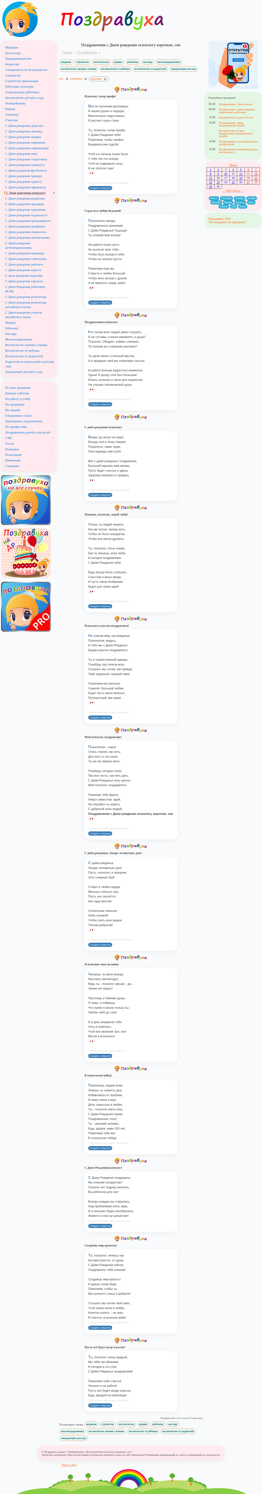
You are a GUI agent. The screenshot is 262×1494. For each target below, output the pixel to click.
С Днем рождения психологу (26, 193)
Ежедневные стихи (18, 415)
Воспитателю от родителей (24, 356)
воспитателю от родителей (150, 68)
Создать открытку (100, 188)
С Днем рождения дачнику (23, 131)
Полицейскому (15, 103)
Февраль (240, 202)
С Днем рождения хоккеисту (25, 165)
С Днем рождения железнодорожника (18, 245)
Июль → (239, 190)
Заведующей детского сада (23, 372)
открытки (79, 78)
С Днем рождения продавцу (24, 204)
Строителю (13, 75)
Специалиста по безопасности (26, 70)
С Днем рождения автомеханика (27, 237)
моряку (118, 61)
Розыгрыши (13, 455)
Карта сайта (69, 1465)
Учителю (11, 120)
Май (233, 206)
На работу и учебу (18, 399)
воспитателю (101, 61)
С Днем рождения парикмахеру (27, 148)
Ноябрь (251, 198)
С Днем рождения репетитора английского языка (26, 305)
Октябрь (239, 198)
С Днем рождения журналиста (26, 215)
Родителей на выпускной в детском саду (29, 364)
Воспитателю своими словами (26, 345)
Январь (228, 202)
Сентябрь (226, 198)
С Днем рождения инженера (24, 253)
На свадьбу (13, 410)
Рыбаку (10, 109)
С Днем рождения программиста (28, 221)
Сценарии (12, 466)
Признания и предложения (23, 421)
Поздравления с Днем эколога (236, 104)
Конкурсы (12, 449)
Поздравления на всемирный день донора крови (238, 143)
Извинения (12, 460)
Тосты (9, 443)
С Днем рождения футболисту (26, 170)
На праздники (14, 404)
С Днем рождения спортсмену (26, 159)
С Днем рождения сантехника (26, 259)
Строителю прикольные (21, 81)
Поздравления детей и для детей (27, 432)
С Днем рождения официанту (25, 187)
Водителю (12, 64)
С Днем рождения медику (23, 137)
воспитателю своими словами (78, 68)
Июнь (233, 165)
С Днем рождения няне (21, 153)
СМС (8, 438)
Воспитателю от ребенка (22, 350)
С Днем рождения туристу (23, 181)
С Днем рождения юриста (23, 270)
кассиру (148, 61)
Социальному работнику (22, 92)
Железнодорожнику (19, 339)
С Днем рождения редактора (25, 198)
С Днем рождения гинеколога (25, 232)
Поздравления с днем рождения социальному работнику (237, 111)
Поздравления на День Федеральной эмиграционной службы (235, 133)
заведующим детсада (183, 68)
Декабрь (216, 202)
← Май (226, 190)
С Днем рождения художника (25, 209)
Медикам (11, 47)
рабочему (132, 61)
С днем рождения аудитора (24, 275)
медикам (66, 61)
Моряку (10, 322)
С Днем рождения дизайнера (25, 226)
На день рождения (18, 387)
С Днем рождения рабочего (24, 264)
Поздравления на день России (236, 117)
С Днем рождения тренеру (23, 176)
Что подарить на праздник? (227, 222)
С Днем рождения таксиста (24, 281)
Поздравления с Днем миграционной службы (232, 124)
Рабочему (11, 328)
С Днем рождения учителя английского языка (23, 315)
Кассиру (11, 334)
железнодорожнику (168, 61)
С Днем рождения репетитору (26, 297)
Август (214, 198)
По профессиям (16, 427)
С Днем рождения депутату (24, 126)
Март (251, 202)
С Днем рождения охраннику (25, 142)
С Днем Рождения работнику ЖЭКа (25, 289)
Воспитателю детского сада (24, 98)
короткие (99, 79)
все (64, 78)
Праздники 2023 (219, 219)
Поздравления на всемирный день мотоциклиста (238, 150)
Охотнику (12, 114)
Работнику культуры (19, 86)
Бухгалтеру (13, 53)
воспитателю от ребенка (115, 68)
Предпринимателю (18, 58)
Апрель (224, 206)
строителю (82, 61)
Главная (67, 52)
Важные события (17, 393)
